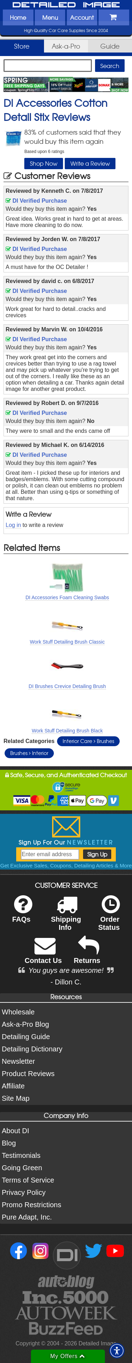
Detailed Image (66, 5)
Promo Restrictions (31, 1205)
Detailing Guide (26, 1036)
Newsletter (18, 1061)
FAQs (22, 913)
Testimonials (21, 1155)
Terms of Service (28, 1180)
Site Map (16, 1098)
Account (82, 17)
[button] (117, 1350)
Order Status (109, 917)
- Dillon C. (66, 982)
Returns (87, 954)
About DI (15, 1131)
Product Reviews (28, 1073)
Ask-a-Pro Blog (25, 1024)
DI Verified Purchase (36, 201)
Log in (13, 525)
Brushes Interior (29, 752)
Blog (9, 1143)
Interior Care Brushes (88, 740)
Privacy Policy (23, 1192)
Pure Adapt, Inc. (27, 1217)
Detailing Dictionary (32, 1049)
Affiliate (13, 1086)
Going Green (22, 1168)
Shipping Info (66, 917)
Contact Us (43, 954)
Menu (50, 17)
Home (18, 17)
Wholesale (18, 1012)
